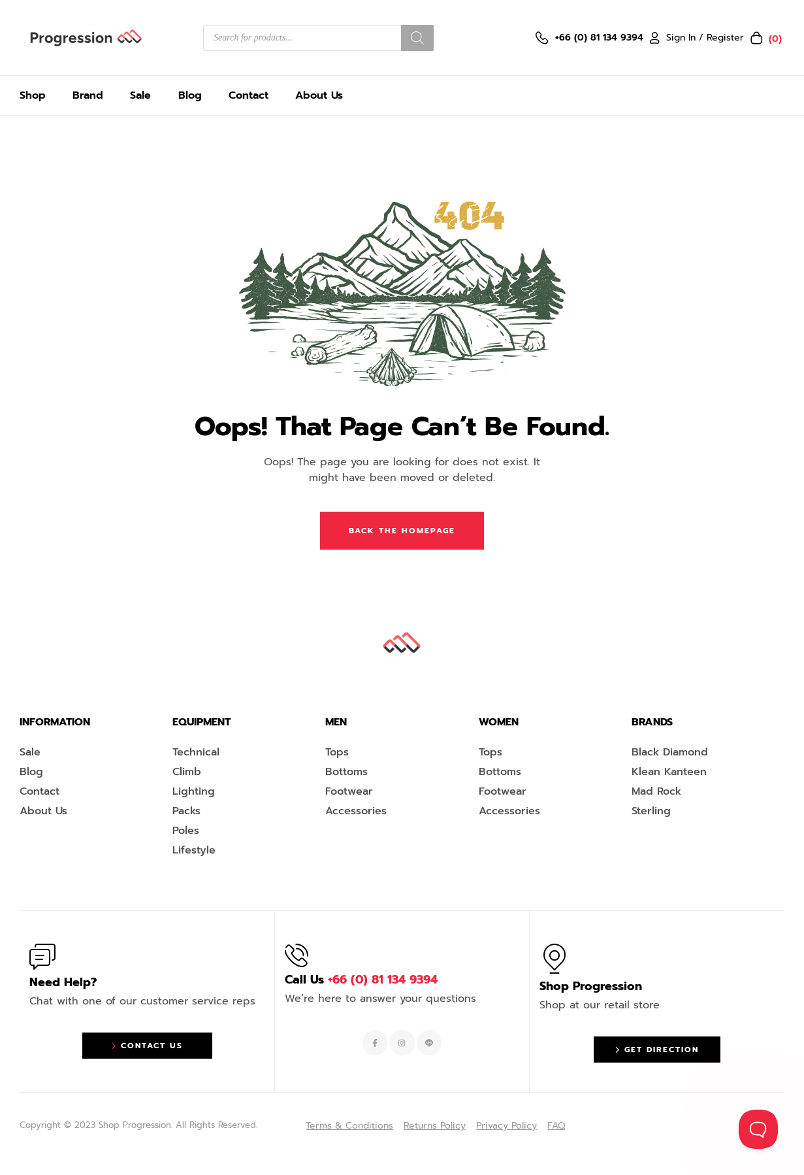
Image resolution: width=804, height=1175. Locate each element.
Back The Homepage (402, 531)
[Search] (417, 38)
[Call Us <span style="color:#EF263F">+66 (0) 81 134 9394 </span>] (296, 955)
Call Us (361, 979)
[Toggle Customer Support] (758, 1129)
